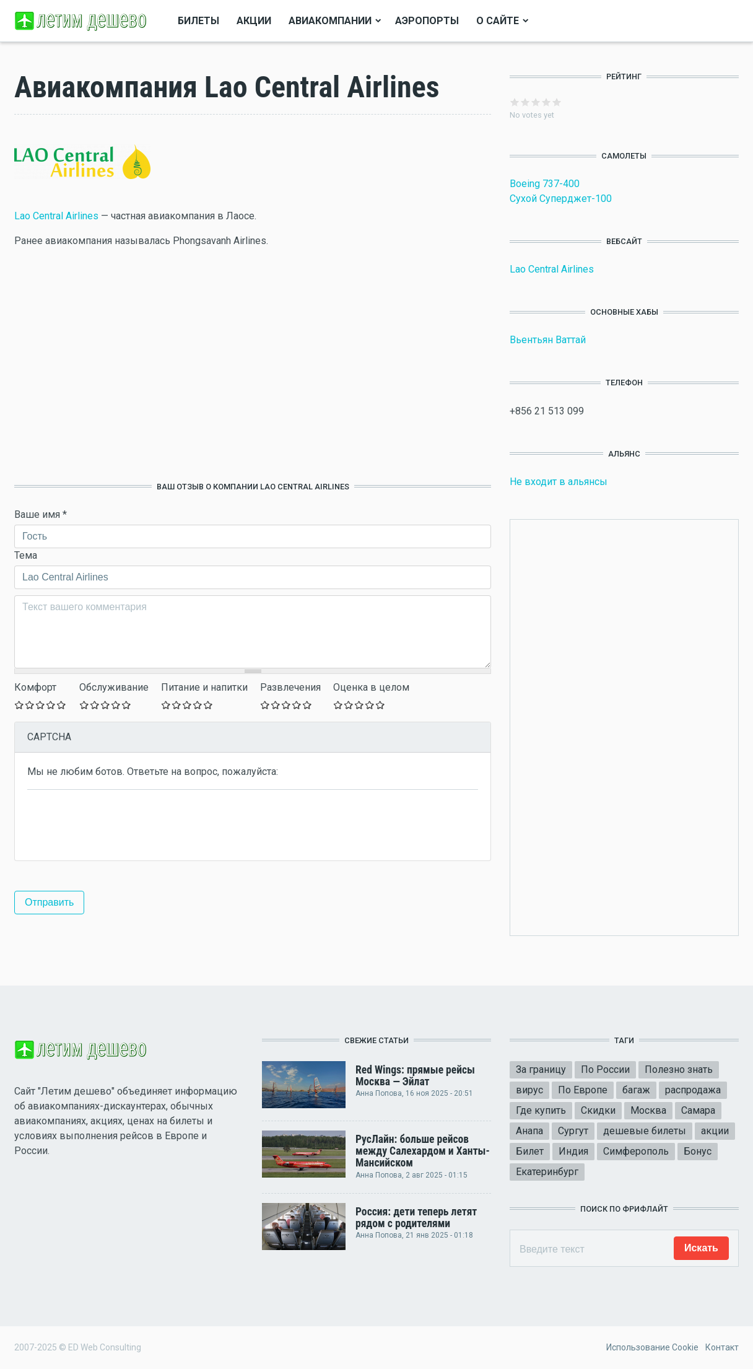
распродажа (693, 1090)
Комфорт (35, 687)
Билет (530, 1151)
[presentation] (121, 824)
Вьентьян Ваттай (548, 340)
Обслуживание (114, 687)
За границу (541, 1069)
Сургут (573, 1131)
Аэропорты (427, 21)
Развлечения (290, 687)
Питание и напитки (204, 687)
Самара (698, 1110)
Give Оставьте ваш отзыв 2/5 (30, 704)
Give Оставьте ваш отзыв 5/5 (61, 704)
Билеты (198, 21)
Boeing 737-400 (545, 184)
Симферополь (636, 1151)
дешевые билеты (644, 1131)
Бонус (698, 1151)
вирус (529, 1090)
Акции (254, 21)
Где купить (541, 1110)
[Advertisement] (252, 365)
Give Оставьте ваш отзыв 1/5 (19, 704)
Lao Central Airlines (56, 216)
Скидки (598, 1110)
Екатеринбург (547, 1172)
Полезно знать (679, 1069)
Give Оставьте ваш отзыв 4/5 (51, 704)
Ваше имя (40, 514)
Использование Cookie (652, 1347)
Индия (573, 1151)
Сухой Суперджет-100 (561, 198)
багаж (636, 1090)
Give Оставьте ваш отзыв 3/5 (40, 704)
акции (715, 1131)
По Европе (582, 1090)
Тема (25, 555)
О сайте (497, 21)
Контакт (722, 1347)
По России (605, 1069)
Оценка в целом (371, 687)
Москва (648, 1110)
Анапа (529, 1131)
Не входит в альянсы (558, 482)
